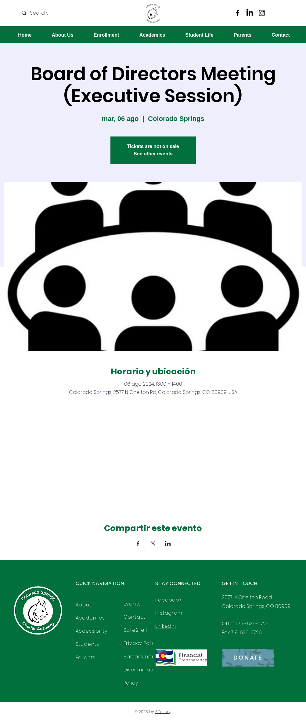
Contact (135, 616)
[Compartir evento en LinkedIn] (168, 543)
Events (132, 603)
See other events (153, 154)
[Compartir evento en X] (153, 543)
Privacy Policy (141, 643)
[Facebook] (237, 13)
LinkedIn (165, 626)
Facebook (168, 599)
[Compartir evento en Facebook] (138, 543)
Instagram (168, 612)
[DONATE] (248, 658)
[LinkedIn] (250, 13)
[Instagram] (262, 13)
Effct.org (163, 712)
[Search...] (63, 13)
